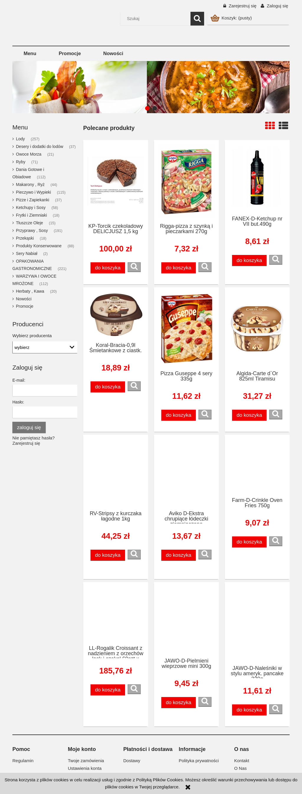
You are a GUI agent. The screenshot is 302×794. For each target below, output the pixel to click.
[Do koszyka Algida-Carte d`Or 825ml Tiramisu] (249, 415)
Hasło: (18, 402)
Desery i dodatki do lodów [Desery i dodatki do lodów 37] (39, 146)
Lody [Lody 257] (20, 138)
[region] (151, 87)
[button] (134, 267)
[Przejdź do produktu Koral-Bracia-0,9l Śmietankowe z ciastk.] (116, 314)
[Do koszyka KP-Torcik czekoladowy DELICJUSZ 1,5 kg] (108, 267)
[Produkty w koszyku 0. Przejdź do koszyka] (231, 17)
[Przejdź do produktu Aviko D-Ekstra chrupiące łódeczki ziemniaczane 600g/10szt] (186, 472)
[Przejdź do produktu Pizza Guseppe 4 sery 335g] (186, 328)
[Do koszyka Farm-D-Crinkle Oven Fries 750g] (249, 541)
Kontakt (241, 760)
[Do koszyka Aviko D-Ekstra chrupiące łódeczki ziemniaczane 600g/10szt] (178, 555)
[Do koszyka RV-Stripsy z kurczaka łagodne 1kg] (108, 555)
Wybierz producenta (32, 336)
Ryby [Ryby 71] (20, 161)
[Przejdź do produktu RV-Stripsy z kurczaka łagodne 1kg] (116, 472)
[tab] (147, 108)
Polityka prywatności (199, 760)
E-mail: (18, 380)
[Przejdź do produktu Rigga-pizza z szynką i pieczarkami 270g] (186, 181)
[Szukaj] (197, 18)
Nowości (24, 298)
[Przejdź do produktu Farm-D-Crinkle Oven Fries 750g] (257, 465)
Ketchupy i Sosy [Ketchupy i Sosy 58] (30, 207)
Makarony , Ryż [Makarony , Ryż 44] (30, 184)
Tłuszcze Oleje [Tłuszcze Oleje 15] (29, 222)
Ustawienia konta (84, 768)
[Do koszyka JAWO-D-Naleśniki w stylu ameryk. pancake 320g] (249, 709)
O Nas (240, 768)
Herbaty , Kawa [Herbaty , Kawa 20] (30, 291)
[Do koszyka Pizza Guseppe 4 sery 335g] (178, 415)
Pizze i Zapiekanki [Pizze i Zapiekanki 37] (32, 199)
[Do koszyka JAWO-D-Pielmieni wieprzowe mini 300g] (178, 702)
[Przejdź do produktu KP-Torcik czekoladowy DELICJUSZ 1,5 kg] (116, 181)
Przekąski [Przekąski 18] (25, 238)
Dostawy (131, 760)
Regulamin (23, 760)
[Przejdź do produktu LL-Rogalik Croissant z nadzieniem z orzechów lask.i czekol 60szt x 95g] (116, 613)
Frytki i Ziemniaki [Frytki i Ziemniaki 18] (31, 215)
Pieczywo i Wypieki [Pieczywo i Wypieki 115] (33, 192)
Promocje (24, 306)
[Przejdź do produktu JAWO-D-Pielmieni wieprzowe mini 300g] (186, 620)
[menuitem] (29, 53)
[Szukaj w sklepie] (157, 18)
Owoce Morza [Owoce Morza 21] (28, 154)
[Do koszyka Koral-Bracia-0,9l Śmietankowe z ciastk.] (108, 386)
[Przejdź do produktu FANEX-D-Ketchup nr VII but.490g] (257, 177)
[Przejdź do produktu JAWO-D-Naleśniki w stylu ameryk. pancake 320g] (257, 623)
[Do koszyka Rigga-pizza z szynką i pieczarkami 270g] (178, 267)
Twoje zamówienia (86, 760)
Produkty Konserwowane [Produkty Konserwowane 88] (39, 245)
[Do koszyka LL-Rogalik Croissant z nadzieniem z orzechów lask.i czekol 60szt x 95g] (108, 689)
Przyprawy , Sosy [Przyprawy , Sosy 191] (32, 230)
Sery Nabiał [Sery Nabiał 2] (26, 253)
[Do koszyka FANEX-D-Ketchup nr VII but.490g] (249, 260)
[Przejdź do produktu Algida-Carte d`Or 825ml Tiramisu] (257, 328)
